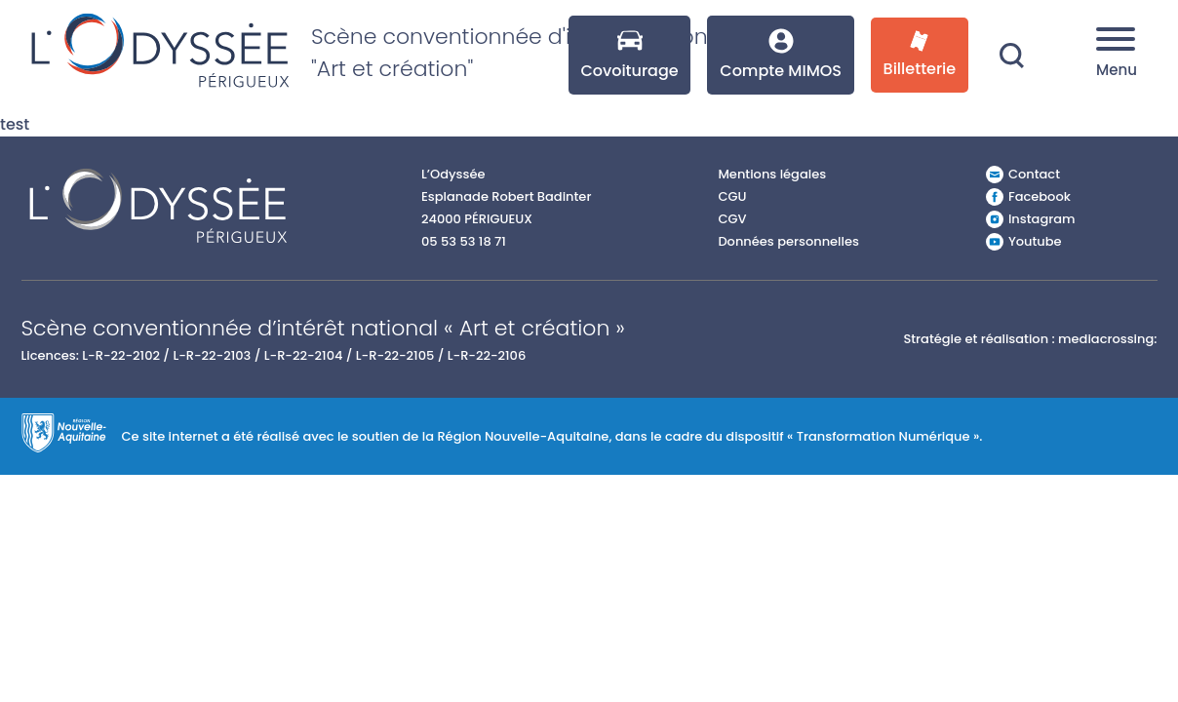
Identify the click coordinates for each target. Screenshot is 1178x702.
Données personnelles (788, 241)
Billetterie (920, 55)
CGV (732, 219)
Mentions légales (772, 174)
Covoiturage (629, 55)
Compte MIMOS (781, 55)
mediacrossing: (1107, 339)
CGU (732, 196)
